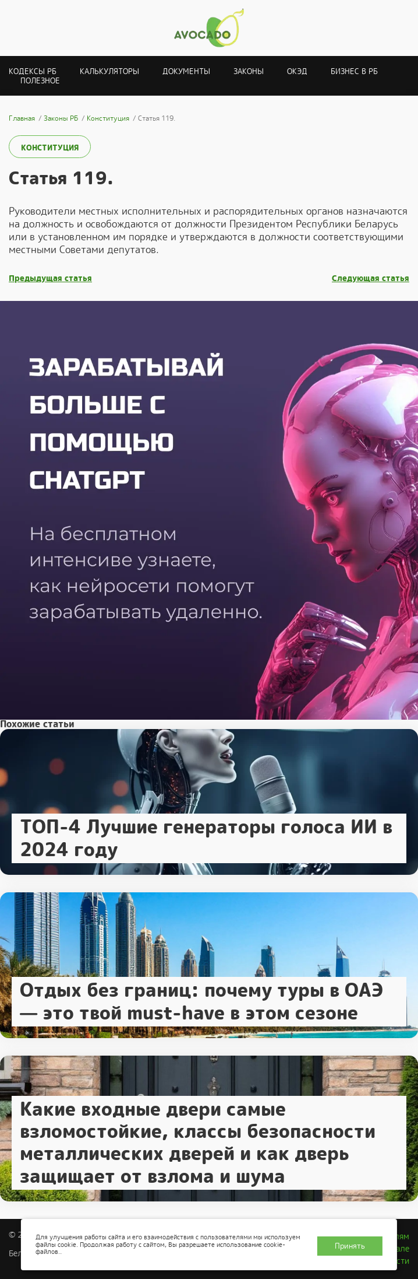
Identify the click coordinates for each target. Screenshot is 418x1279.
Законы (248, 71)
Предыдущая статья (50, 278)
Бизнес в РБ (354, 71)
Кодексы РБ (32, 71)
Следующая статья (370, 278)
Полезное (40, 80)
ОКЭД (297, 71)
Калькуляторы (109, 71)
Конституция (50, 147)
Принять (350, 1246)
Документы (186, 71)
